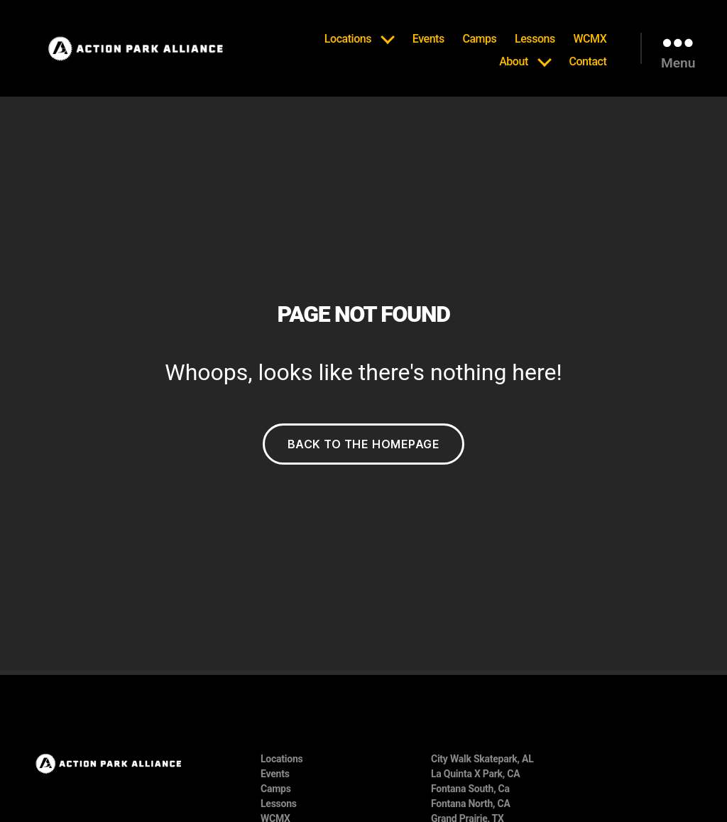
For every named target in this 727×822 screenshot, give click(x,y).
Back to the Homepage (364, 444)
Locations (347, 38)
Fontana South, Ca (470, 788)
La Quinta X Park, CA (475, 773)
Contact (587, 61)
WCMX (589, 38)
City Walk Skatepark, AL (482, 758)
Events (428, 38)
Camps (479, 38)
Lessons (535, 38)
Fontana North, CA (470, 803)
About (513, 61)
